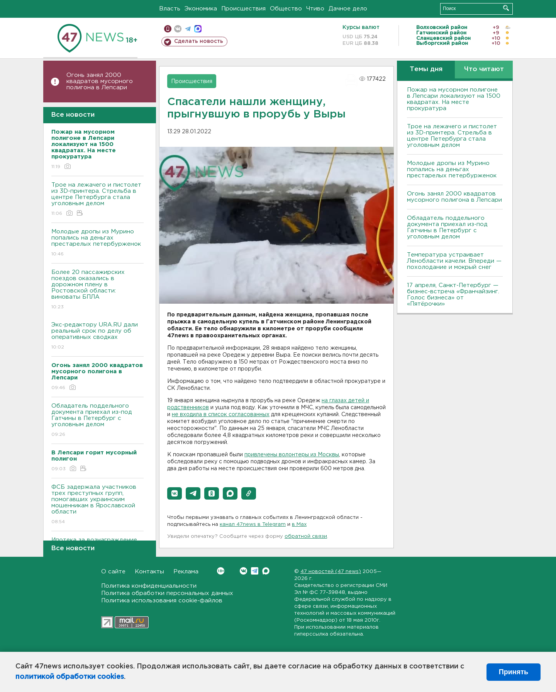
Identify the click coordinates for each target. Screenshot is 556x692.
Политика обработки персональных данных (167, 593)
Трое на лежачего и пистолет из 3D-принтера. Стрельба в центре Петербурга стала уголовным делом (97, 199)
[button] (174, 493)
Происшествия (243, 8)
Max (266, 571)
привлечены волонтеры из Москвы (291, 454)
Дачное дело (348, 8)
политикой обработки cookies (69, 677)
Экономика (201, 8)
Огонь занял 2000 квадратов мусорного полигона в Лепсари (99, 81)
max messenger (198, 28)
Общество (286, 8)
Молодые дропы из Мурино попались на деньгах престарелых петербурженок (97, 243)
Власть (169, 8)
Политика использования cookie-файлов (161, 600)
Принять (513, 672)
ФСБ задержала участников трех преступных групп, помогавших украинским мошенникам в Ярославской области (97, 505)
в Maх (299, 524)
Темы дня (426, 69)
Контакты (149, 571)
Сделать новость (198, 41)
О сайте (113, 571)
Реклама (185, 571)
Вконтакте (220, 571)
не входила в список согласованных (221, 414)
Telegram (254, 571)
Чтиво (315, 8)
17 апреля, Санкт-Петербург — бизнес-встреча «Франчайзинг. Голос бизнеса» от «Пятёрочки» (453, 294)
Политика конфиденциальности (149, 585)
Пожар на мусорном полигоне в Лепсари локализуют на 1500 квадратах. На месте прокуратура (453, 99)
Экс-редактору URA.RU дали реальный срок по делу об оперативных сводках (97, 336)
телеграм (188, 28)
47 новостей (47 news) (330, 572)
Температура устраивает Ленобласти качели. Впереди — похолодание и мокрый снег (454, 261)
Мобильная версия (167, 28)
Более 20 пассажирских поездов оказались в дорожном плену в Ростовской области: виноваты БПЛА (97, 290)
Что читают (484, 69)
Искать (506, 8)
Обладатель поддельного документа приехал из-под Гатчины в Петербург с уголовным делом (97, 420)
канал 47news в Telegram (253, 524)
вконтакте (177, 28)
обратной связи (306, 536)
